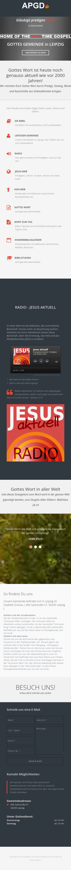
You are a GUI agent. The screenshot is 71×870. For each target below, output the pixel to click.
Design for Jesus (35, 860)
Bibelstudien (22, 257)
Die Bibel (20, 120)
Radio (18, 153)
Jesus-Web (21, 171)
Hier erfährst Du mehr (35, 52)
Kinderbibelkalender (28, 239)
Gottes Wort (22, 207)
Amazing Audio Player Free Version (46, 375)
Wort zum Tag (23, 221)
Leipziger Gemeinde (26, 135)
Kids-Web (19, 189)
